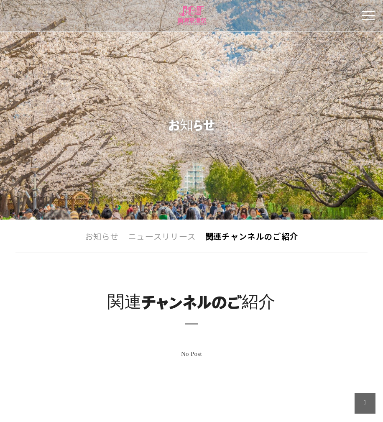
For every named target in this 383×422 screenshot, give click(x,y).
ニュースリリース (162, 237)
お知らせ (102, 237)
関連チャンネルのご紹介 (251, 237)
